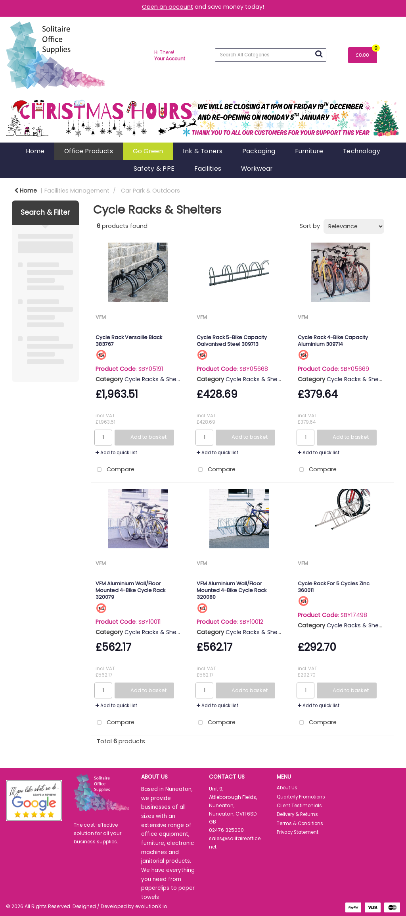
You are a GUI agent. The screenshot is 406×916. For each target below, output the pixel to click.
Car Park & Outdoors (150, 191)
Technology (361, 151)
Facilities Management (76, 191)
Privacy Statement (297, 832)
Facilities (207, 168)
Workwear (256, 168)
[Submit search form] (319, 54)
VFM (101, 317)
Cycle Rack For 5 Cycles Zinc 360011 (334, 587)
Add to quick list (116, 452)
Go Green (148, 151)
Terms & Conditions (300, 823)
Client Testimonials (299, 805)
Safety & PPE (154, 168)
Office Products (88, 151)
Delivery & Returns (297, 814)
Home (35, 151)
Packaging (259, 151)
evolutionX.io (151, 906)
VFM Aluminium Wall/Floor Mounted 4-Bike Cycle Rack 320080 (231, 590)
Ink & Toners (202, 151)
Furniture (309, 151)
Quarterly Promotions (301, 797)
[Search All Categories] (270, 55)
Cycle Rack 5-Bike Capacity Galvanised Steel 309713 (232, 340)
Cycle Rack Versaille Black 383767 (129, 340)
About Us (287, 788)
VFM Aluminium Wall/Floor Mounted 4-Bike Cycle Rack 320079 (130, 590)
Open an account (167, 7)
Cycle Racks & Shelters (156, 379)
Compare (114, 470)
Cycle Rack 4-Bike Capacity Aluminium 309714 (333, 340)
